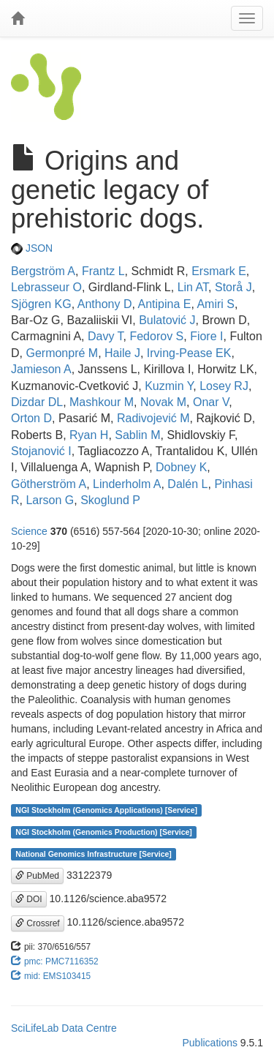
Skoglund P (110, 500)
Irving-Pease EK (189, 353)
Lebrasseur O (46, 287)
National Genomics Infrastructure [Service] (93, 854)
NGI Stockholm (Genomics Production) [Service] (103, 832)
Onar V (211, 402)
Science (29, 531)
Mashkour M (101, 402)
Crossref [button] (37, 923)
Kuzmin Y (169, 386)
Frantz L (103, 271)
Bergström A (43, 271)
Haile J (122, 353)
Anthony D (104, 304)
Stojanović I (41, 451)
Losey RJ (223, 386)
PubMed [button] (37, 876)
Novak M (163, 402)
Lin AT (193, 287)
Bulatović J (167, 320)
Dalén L (187, 484)
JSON (32, 248)
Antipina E (164, 304)
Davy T (105, 336)
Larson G (50, 500)
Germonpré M (62, 353)
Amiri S (216, 304)
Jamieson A (41, 369)
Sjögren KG (41, 304)
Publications (209, 1043)
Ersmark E (218, 271)
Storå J (233, 287)
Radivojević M (153, 418)
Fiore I (206, 336)
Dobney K (181, 467)
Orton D (31, 418)
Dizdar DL (37, 402)
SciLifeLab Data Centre (64, 1028)
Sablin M (137, 435)
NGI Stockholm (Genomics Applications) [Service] (106, 810)
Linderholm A (127, 484)
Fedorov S (156, 336)
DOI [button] (28, 899)
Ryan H (88, 435)
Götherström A (48, 484)
